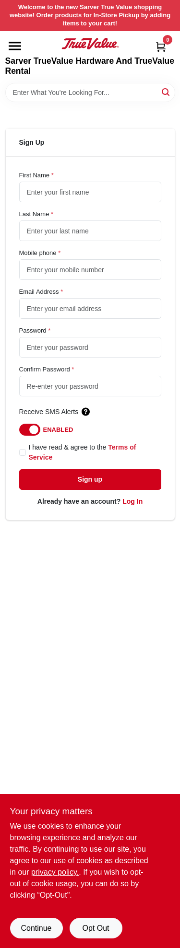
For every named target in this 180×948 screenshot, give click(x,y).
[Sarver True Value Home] (90, 43)
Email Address (41, 291)
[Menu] (15, 46)
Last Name (36, 214)
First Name (36, 175)
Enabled (58, 429)
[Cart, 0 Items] (161, 47)
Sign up (90, 479)
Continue (36, 928)
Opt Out (95, 928)
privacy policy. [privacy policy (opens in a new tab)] (55, 872)
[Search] (166, 92)
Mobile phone (40, 252)
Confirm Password (46, 369)
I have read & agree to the (82, 452)
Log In (132, 501)
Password (35, 330)
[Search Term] (90, 92)
